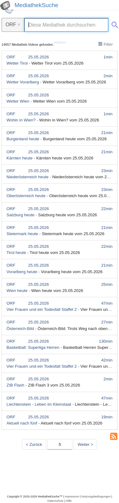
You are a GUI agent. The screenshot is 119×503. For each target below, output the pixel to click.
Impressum (72, 496)
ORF (13, 24)
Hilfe (69, 500)
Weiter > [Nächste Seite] (85, 444)
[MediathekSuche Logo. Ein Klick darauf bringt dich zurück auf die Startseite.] (7, 7)
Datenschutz (55, 500)
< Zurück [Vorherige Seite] (34, 444)
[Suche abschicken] (113, 23)
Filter (105, 44)
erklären (60, 42)
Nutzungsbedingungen (95, 496)
